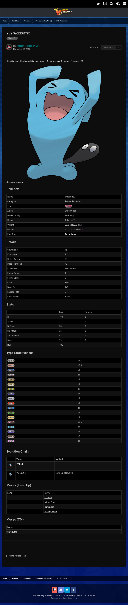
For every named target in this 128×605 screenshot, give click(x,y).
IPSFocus (48, 595)
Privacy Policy (69, 595)
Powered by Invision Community (64, 598)
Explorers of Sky (78, 61)
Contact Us (81, 595)
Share (94, 47)
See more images (14, 182)
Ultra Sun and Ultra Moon (18, 61)
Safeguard (49, 507)
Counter (48, 497)
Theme (58, 595)
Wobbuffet (21, 473)
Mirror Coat (49, 502)
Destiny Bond (50, 511)
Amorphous (70, 234)
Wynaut (19, 464)
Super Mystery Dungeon (58, 61)
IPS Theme (37, 595)
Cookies (91, 595)
